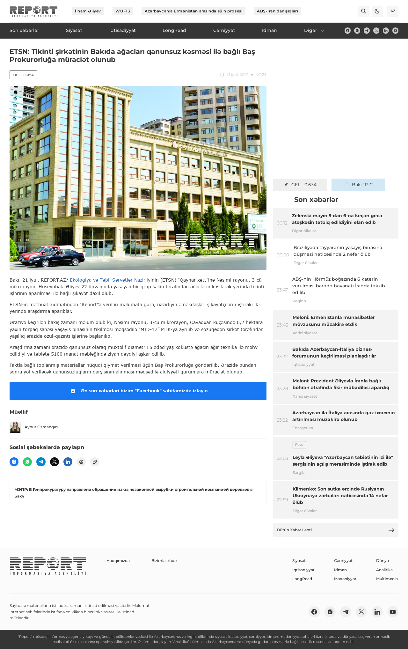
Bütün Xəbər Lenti (336, 530)
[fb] (348, 30)
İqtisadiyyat (303, 569)
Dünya (382, 560)
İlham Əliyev (88, 11)
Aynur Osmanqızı (34, 427)
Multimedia (387, 578)
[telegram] (367, 30)
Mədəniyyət (345, 578)
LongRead (302, 578)
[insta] (357, 30)
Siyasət (299, 560)
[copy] (94, 461)
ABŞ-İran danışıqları (277, 11)
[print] (81, 461)
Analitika (384, 569)
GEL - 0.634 (300, 185)
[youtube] (395, 30)
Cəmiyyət (343, 560)
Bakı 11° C (359, 185)
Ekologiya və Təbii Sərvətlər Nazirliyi (111, 280)
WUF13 (122, 11)
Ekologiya (23, 75)
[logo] (34, 11)
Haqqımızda (118, 560)
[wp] (27, 461)
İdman (340, 569)
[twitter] (376, 30)
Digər (314, 30)
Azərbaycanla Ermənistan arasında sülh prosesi (193, 11)
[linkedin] (386, 30)
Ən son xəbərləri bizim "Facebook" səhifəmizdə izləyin (138, 391)
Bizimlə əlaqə (164, 560)
